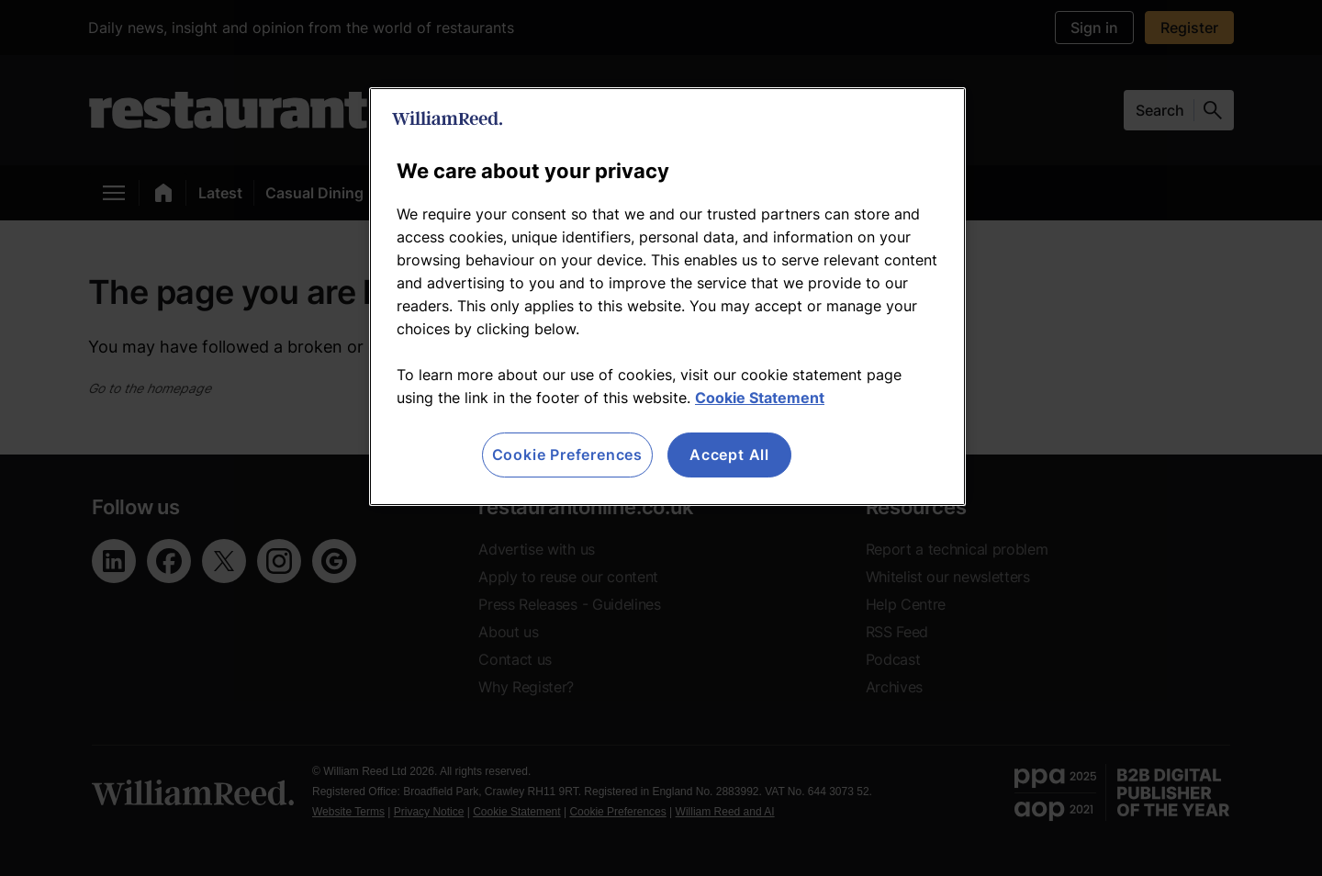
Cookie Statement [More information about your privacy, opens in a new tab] (759, 397)
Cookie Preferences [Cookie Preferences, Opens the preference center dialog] (567, 454)
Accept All (729, 454)
